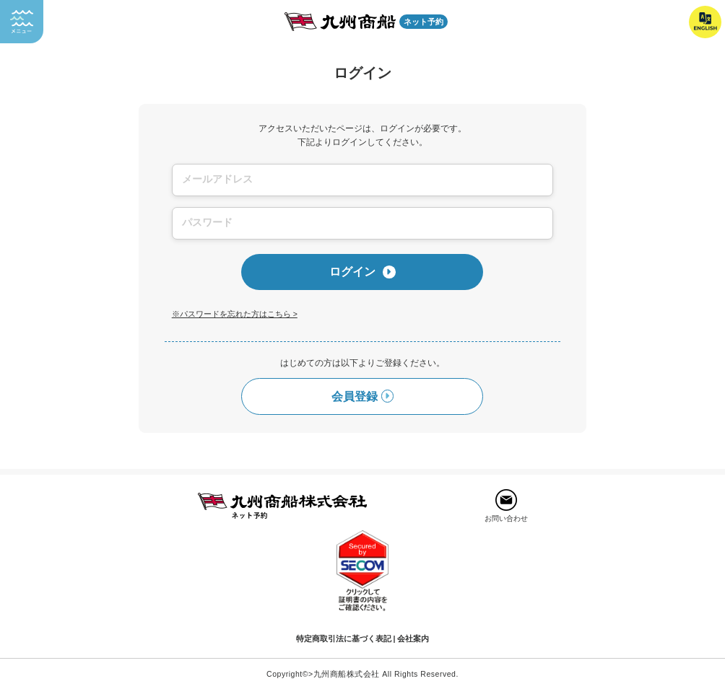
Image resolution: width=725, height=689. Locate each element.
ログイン (362, 271)
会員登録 (362, 396)
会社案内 (413, 638)
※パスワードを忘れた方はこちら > (235, 314)
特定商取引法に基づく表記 (343, 638)
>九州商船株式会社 (344, 674)
